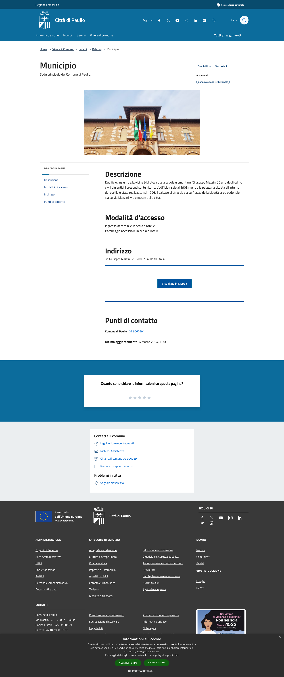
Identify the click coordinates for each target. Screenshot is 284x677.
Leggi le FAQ (96, 628)
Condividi (205, 66)
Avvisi (200, 563)
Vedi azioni (223, 66)
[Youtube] (175, 20)
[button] (142, 671)
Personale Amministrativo (52, 583)
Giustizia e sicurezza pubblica (161, 556)
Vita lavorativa (98, 563)
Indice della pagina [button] (54, 168)
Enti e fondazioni (46, 570)
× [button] (280, 637)
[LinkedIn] (193, 20)
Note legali (149, 628)
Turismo (94, 589)
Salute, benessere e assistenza (161, 576)
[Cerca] (244, 20)
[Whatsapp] (212, 20)
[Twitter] (166, 20)
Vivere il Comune (63, 49)
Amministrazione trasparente (161, 615)
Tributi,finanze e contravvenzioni (163, 563)
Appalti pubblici (98, 576)
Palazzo (96, 49)
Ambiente (149, 569)
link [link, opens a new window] (177, 655)
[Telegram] (202, 20)
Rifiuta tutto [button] (156, 662)
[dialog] (142, 655)
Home (43, 49)
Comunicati (203, 557)
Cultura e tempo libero (103, 557)
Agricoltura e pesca (154, 589)
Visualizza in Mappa (174, 283)
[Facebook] (157, 20)
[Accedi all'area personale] (230, 5)
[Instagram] (184, 20)
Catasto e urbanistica (102, 583)
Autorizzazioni (151, 582)
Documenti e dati (46, 589)
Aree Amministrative (48, 557)
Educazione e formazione (158, 550)
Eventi (200, 588)
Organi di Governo (47, 550)
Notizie (200, 550)
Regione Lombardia (47, 5)
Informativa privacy (155, 621)
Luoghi (83, 49)
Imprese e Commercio (102, 570)
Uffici (39, 563)
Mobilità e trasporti (101, 596)
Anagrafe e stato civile (103, 550)
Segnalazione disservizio (104, 621)
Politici (40, 576)
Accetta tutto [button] (128, 662)
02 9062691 (136, 331)
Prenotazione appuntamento (106, 615)
